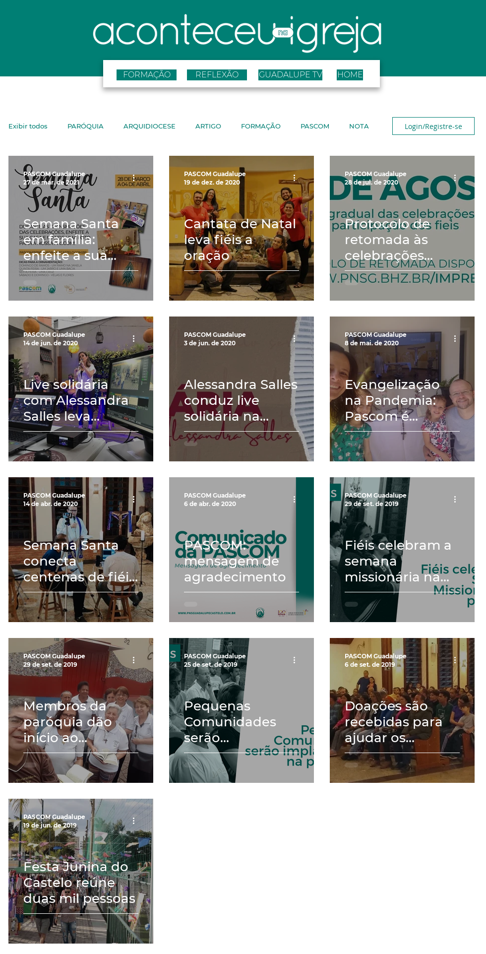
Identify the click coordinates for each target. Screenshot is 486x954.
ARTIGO (208, 126)
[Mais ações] (137, 178)
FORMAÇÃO (261, 126)
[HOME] (350, 74)
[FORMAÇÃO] (147, 74)
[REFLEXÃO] (217, 74)
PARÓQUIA (85, 126)
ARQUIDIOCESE (149, 126)
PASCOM (315, 126)
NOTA (359, 126)
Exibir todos (28, 126)
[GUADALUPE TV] (290, 74)
